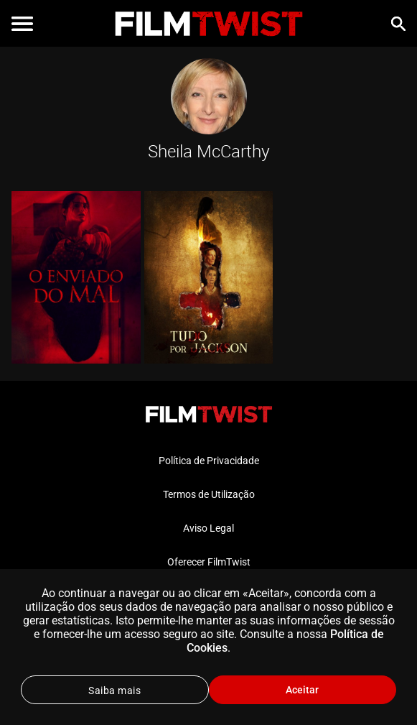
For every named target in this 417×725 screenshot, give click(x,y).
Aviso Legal (208, 528)
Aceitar (302, 690)
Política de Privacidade (209, 460)
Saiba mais (114, 690)
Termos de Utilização (209, 494)
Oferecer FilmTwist (208, 562)
